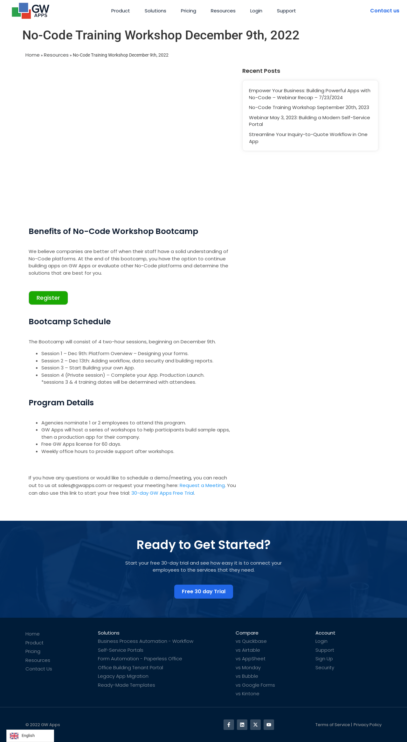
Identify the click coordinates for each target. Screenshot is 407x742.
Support (286, 10)
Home (32, 55)
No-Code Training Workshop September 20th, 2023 (309, 107)
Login (256, 10)
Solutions (155, 10)
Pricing (188, 10)
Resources (223, 10)
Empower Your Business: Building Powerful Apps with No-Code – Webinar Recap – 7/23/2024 (309, 94)
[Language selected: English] (30, 736)
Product (120, 10)
